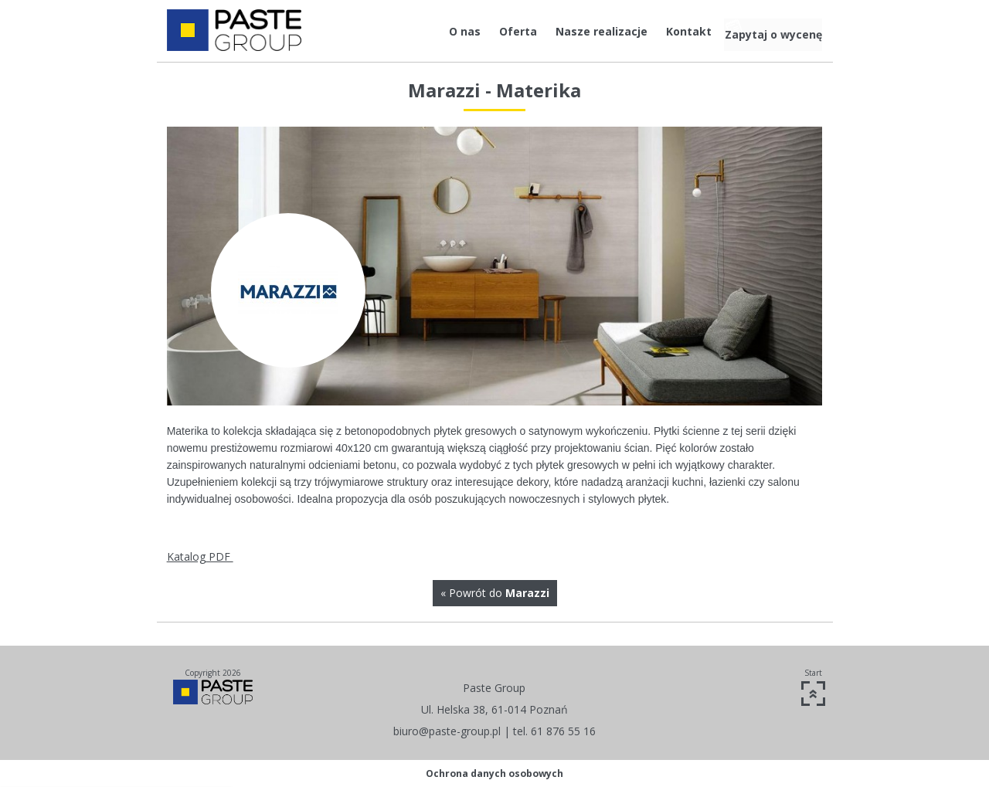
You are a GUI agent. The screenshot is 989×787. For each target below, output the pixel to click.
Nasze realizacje (565, 31)
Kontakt (652, 31)
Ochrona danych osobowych (494, 773)
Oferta (482, 31)
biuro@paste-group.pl (447, 731)
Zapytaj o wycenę (767, 31)
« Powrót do (494, 592)
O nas (428, 31)
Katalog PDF (200, 556)
